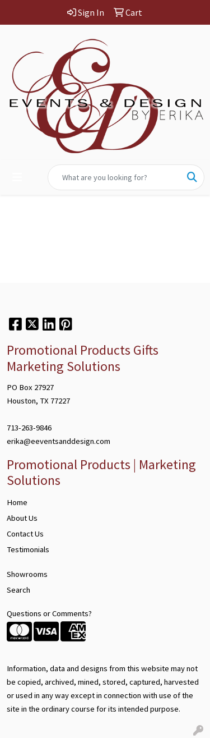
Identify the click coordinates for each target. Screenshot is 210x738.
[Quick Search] (114, 177)
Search (18, 590)
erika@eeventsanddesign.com (58, 441)
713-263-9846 (29, 428)
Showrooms (27, 574)
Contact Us (25, 534)
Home (17, 502)
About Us (22, 518)
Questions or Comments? (49, 613)
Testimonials (28, 549)
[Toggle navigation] (17, 177)
